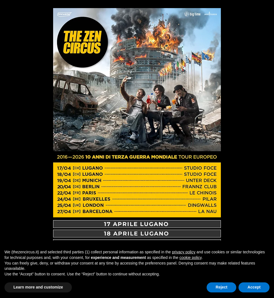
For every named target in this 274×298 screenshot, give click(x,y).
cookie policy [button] (190, 257)
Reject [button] (221, 287)
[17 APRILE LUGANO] (137, 224)
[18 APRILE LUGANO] (137, 233)
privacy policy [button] (183, 252)
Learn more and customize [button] (38, 287)
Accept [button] (254, 287)
